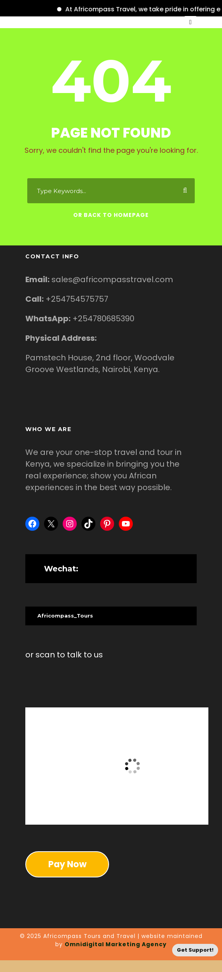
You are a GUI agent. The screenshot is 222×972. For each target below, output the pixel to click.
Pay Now (67, 864)
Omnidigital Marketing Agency (116, 944)
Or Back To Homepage (111, 215)
